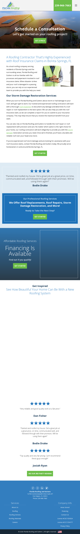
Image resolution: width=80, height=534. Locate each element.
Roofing (15, 511)
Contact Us (65, 515)
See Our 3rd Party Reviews (40, 473)
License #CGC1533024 (65, 518)
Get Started (40, 153)
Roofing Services (15, 515)
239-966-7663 (63, 5)
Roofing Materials (15, 518)
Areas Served (65, 507)
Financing (65, 511)
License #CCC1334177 (65, 522)
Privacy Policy (65, 526)
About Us (15, 507)
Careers (15, 522)
